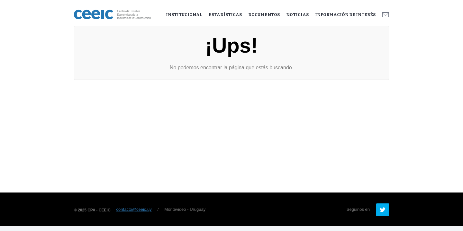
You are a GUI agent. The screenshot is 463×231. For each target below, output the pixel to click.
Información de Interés (345, 14)
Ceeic (112, 14)
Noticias (297, 14)
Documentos (264, 14)
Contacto (385, 14)
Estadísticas (225, 14)
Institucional (184, 14)
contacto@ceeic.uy (134, 209)
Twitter (382, 209)
